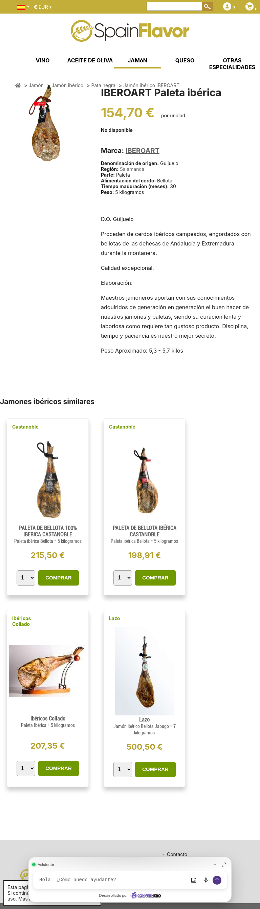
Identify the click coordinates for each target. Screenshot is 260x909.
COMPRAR (58, 577)
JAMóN (137, 60)
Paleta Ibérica (34, 725)
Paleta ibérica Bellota (34, 541)
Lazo (114, 618)
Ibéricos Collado (21, 621)
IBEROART (142, 150)
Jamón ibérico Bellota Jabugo (141, 726)
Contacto (177, 854)
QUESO (185, 60)
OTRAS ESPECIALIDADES (232, 64)
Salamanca (132, 169)
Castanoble (25, 427)
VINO (43, 60)
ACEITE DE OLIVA (90, 60)
